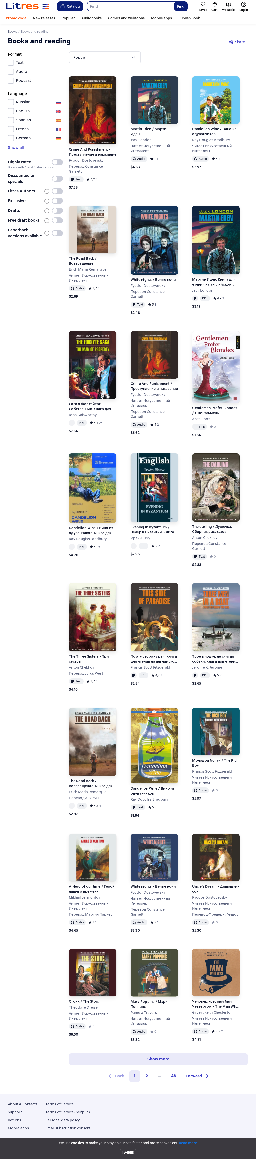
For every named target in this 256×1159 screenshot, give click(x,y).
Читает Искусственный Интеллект (150, 148)
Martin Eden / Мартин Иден (150, 131)
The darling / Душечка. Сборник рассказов (212, 529)
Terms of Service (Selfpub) (68, 1112)
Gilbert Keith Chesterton (212, 1012)
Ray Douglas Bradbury (211, 140)
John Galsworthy (83, 415)
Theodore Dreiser (84, 1007)
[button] (198, 1076)
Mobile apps (161, 18)
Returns (14, 1120)
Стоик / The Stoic (84, 1001)
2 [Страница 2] (147, 1075)
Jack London (141, 140)
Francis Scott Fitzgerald (150, 667)
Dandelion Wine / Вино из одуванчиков (214, 131)
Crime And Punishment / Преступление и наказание (92, 152)
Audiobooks (92, 18)
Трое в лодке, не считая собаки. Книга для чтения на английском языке (215, 659)
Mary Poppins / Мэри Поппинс (149, 1004)
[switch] (57, 162)
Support (15, 1112)
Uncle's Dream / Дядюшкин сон (216, 889)
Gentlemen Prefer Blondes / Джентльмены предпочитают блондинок (215, 411)
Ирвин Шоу (140, 538)
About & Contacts (23, 1104)
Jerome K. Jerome (207, 667)
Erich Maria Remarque (87, 269)
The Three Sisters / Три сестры (89, 659)
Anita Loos (201, 419)
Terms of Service (60, 1104)
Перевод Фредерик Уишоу (215, 914)
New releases (44, 18)
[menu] (105, 58)
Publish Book (189, 18)
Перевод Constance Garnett (86, 169)
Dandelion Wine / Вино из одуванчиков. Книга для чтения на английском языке (91, 531)
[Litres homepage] (27, 6)
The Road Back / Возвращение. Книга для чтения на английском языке (91, 783)
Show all (16, 147)
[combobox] (131, 6)
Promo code (16, 18)
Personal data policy (63, 1120)
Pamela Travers (144, 1012)
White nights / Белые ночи (153, 280)
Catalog (70, 7)
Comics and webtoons (126, 18)
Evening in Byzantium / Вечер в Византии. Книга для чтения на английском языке (154, 530)
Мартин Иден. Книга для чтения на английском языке (214, 282)
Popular (68, 18)
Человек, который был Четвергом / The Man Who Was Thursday (215, 1004)
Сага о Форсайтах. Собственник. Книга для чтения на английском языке (90, 407)
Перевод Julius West (86, 673)
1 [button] (135, 1075)
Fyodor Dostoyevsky (86, 160)
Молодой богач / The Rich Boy (215, 763)
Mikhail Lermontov (84, 897)
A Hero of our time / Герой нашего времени (92, 889)
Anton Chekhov (205, 538)
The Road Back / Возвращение (83, 261)
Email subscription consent (68, 1128)
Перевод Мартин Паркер (91, 914)
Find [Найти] (180, 6)
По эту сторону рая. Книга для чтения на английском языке (154, 659)
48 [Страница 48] (173, 1075)
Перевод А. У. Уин (84, 798)
